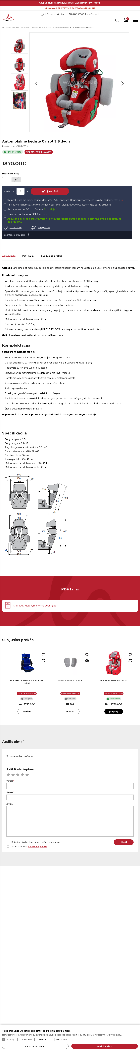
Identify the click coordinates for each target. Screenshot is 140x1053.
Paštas (9, 792)
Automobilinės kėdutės (61, 27)
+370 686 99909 (76, 14)
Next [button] (122, 83)
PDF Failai (28, 256)
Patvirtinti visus (104, 1046)
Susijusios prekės (51, 256)
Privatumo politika (37, 846)
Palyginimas (44, 227)
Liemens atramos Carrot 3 (70, 680)
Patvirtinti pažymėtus (35, 1046)
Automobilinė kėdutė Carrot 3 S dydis (82, 27)
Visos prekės (15, 27)
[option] (79, 82)
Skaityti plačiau (114, 1035)
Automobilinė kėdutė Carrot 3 (113, 680)
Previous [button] (36, 83)
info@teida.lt (93, 14)
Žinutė (9, 804)
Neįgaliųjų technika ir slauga (30, 27)
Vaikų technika (46, 27)
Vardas (9, 781)
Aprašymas (9, 256)
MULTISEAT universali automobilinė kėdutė (26, 681)
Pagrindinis (6, 27)
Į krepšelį (52, 191)
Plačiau (27, 711)
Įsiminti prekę (15, 227)
